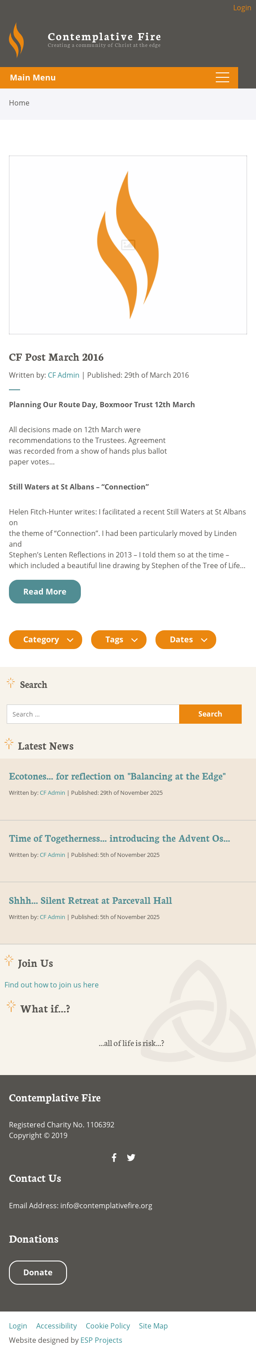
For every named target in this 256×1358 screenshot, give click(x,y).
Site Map (153, 1326)
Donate (38, 1272)
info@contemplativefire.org (106, 1205)
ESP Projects (101, 1340)
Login (242, 8)
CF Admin (64, 375)
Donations (34, 1238)
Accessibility (56, 1326)
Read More (45, 591)
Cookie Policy (108, 1326)
